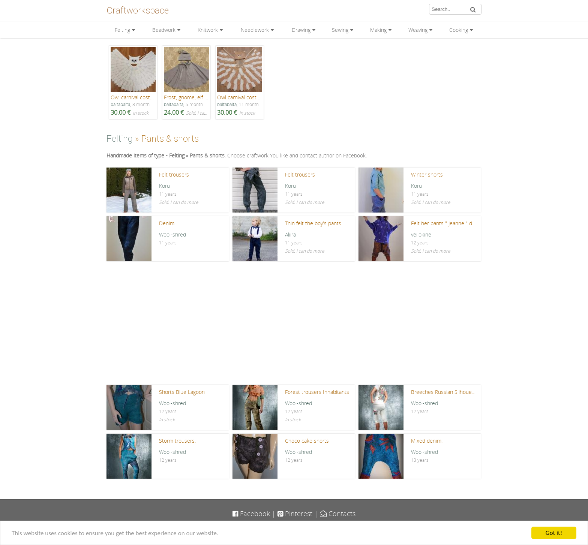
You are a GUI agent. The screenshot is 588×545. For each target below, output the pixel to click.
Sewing (340, 29)
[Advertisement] (294, 324)
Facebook (251, 513)
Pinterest (295, 513)
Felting (122, 29)
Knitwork (208, 29)
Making (378, 29)
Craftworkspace (137, 10)
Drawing (301, 29)
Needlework (255, 29)
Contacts (338, 513)
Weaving (418, 29)
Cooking (458, 29)
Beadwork (164, 29)
